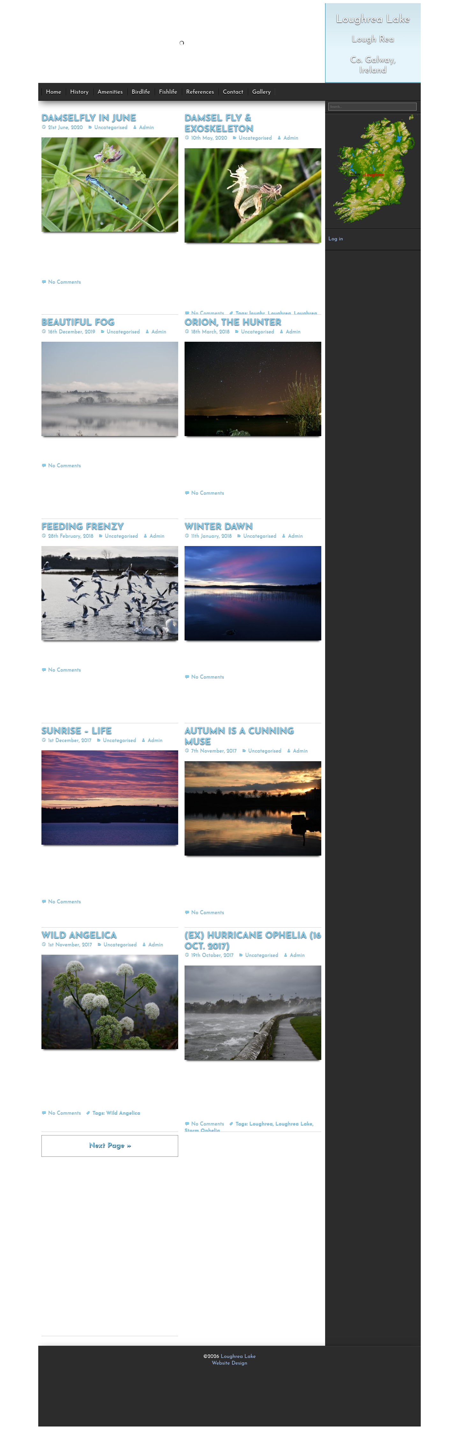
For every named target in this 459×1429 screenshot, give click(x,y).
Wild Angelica (123, 1113)
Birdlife (141, 92)
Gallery (261, 92)
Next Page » (110, 1145)
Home (53, 92)
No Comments (64, 282)
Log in (335, 239)
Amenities (110, 92)
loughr (257, 313)
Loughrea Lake (293, 1123)
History (79, 92)
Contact (233, 92)
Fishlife (168, 92)
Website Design (229, 1363)
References (200, 92)
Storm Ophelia (202, 1130)
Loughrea (279, 313)
